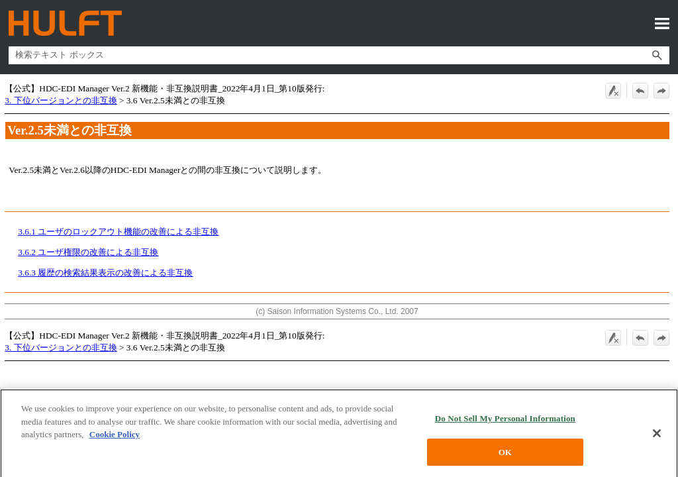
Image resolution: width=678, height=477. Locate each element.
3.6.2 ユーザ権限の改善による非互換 (88, 252)
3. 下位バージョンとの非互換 (61, 100)
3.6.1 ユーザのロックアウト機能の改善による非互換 (118, 232)
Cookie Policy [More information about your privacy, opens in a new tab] (114, 438)
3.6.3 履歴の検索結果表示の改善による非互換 (105, 273)
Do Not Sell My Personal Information (505, 422)
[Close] (656, 436)
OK (505, 456)
